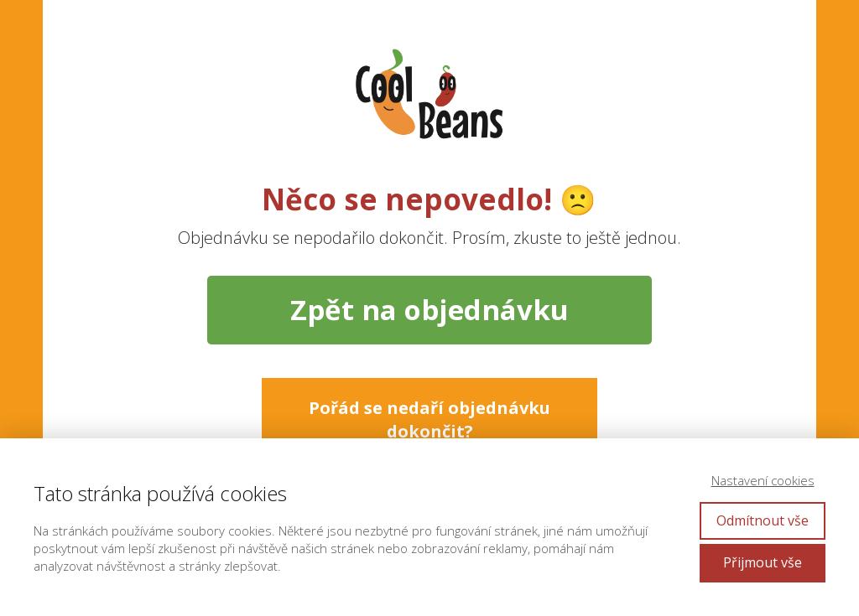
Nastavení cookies (763, 480)
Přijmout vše (762, 562)
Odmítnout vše (762, 520)
